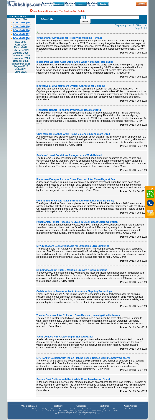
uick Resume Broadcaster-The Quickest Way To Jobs (57, 11)
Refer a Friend (129, 409)
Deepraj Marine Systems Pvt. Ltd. (109, 411)
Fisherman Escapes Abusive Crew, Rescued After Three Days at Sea (75, 179)
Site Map (44, 409)
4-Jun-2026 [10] (21, 26)
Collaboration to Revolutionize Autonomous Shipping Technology (74, 291)
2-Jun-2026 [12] (21, 34)
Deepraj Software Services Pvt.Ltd (90, 414)
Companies (81, 406)
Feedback (61, 409)
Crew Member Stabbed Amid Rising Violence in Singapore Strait (73, 134)
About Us (24, 409)
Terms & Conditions (87, 409)
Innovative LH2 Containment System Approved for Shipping (70, 86)
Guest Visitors (130, 406)
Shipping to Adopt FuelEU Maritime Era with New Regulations (71, 270)
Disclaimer (116, 409)
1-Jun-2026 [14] (21, 38)
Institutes (104, 406)
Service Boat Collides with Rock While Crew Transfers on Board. (73, 379)
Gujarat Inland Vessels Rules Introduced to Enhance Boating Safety (75, 200)
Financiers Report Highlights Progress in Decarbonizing (68, 110)
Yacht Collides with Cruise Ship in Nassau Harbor (64, 336)
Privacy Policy (104, 409)
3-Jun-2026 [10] (21, 30)
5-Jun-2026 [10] (21, 22)
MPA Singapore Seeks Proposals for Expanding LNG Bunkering (72, 246)
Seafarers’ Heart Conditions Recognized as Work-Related (69, 155)
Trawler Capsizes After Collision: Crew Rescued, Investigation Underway (78, 315)
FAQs (52, 409)
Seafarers (58, 406)
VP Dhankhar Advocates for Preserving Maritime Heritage (69, 38)
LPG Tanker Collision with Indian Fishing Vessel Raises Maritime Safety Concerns (83, 358)
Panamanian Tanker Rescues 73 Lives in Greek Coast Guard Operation (77, 222)
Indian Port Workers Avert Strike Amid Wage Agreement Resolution (75, 62)
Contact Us (73, 409)
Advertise (34, 409)
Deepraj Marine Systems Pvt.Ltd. (88, 412)
